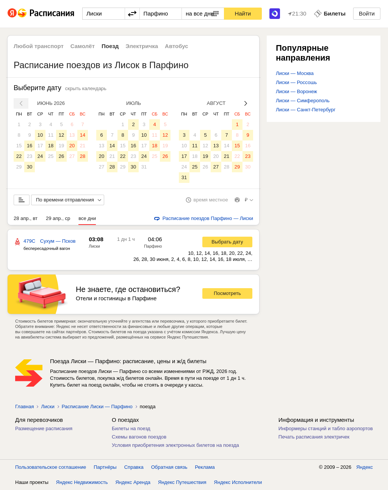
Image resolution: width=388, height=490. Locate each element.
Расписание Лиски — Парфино (97, 406)
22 (19, 156)
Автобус (176, 46)
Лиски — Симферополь (303, 100)
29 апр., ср (58, 218)
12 (61, 135)
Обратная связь (169, 467)
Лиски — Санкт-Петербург (305, 109)
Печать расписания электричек (313, 437)
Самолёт (82, 46)
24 (40, 156)
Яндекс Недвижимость (82, 482)
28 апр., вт (26, 218)
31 (144, 167)
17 (40, 145)
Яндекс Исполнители (238, 482)
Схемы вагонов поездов (139, 437)
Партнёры (105, 467)
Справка (134, 467)
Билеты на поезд (131, 428)
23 (29, 156)
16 (29, 145)
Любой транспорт (39, 46)
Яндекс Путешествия (182, 482)
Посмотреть (227, 293)
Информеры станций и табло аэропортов (325, 428)
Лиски (94, 246)
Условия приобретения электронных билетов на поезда (175, 445)
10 (40, 135)
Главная (24, 406)
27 (72, 156)
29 (19, 167)
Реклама (205, 467)
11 (50, 135)
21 (82, 145)
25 (50, 156)
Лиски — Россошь (296, 82)
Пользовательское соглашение (50, 467)
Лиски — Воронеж (296, 91)
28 (82, 156)
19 (61, 145)
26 (61, 156)
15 (19, 145)
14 (82, 135)
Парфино (153, 246)
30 (29, 167)
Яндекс (364, 467)
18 (50, 145)
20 (72, 145)
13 (72, 135)
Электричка (141, 46)
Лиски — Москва (295, 73)
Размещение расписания (43, 428)
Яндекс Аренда (133, 482)
